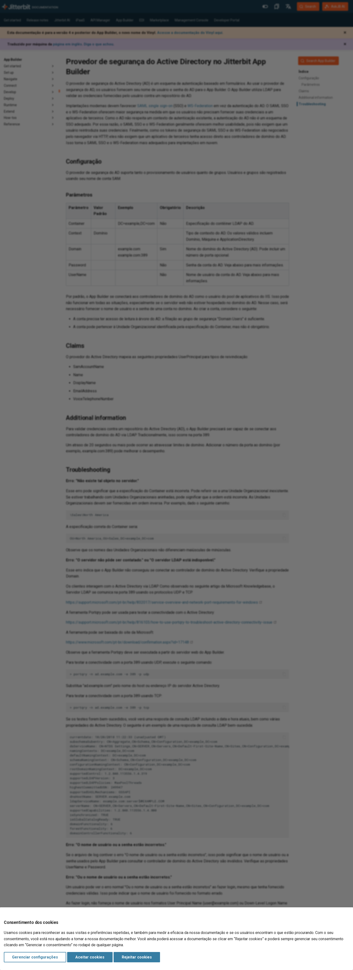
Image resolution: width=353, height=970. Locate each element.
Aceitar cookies (89, 957)
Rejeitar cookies (137, 957)
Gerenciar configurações (35, 957)
